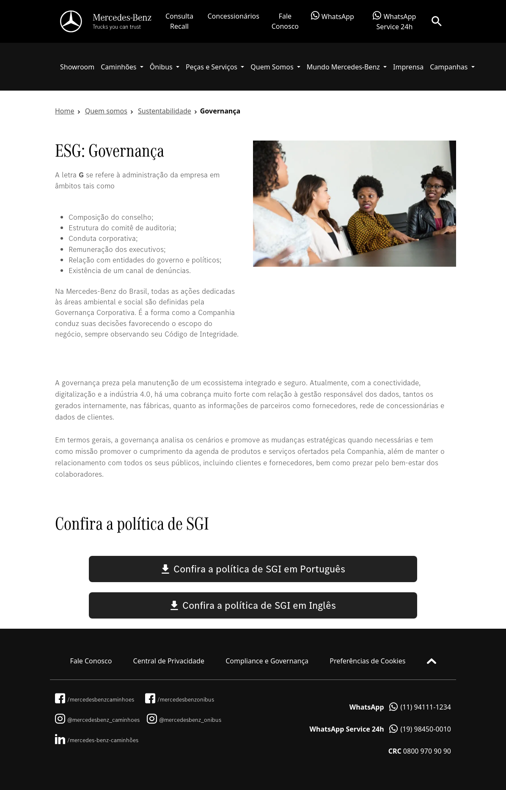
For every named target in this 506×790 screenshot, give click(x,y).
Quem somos (106, 111)
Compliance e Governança (267, 661)
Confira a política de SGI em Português (253, 568)
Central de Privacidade (168, 661)
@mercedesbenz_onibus (184, 720)
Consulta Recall (179, 21)
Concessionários (233, 16)
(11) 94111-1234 (400, 707)
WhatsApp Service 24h (394, 21)
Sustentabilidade (164, 111)
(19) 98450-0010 (380, 729)
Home (64, 111)
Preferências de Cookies (367, 661)
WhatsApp (332, 16)
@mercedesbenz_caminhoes (97, 720)
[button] (122, 67)
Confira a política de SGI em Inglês (253, 605)
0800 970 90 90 (419, 751)
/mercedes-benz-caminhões (96, 740)
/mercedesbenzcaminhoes (94, 699)
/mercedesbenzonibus (179, 699)
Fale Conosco (285, 21)
